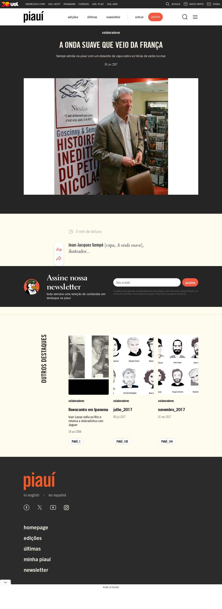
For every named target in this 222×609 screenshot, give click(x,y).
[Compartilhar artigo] (58, 258)
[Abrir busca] (184, 17)
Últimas (32, 548)
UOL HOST (54, 4)
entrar (139, 17)
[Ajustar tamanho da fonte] (58, 249)
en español (57, 495)
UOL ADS (112, 4)
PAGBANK (70, 4)
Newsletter (36, 569)
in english (31, 495)
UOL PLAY (98, 4)
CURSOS (84, 4)
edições (73, 17)
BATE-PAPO (193, 4)
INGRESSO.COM (35, 4)
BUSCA (172, 4)
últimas (92, 17)
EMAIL (213, 4)
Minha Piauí (37, 558)
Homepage (36, 527)
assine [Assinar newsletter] (190, 282)
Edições (33, 537)
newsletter (113, 17)
